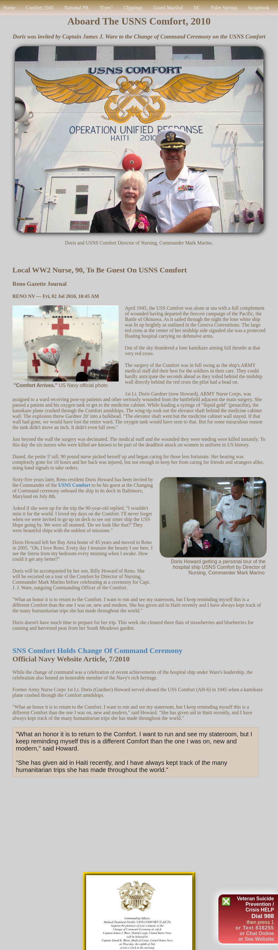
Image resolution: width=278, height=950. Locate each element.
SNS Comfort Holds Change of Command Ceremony (97, 650)
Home (9, 7)
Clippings (133, 7)
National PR (76, 7)
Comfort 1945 (40, 7)
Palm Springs (224, 7)
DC (197, 7)
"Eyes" (106, 7)
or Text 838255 (254, 927)
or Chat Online (257, 933)
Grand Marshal (168, 7)
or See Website (256, 939)
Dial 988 (262, 916)
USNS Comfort (74, 485)
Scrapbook (258, 7)
